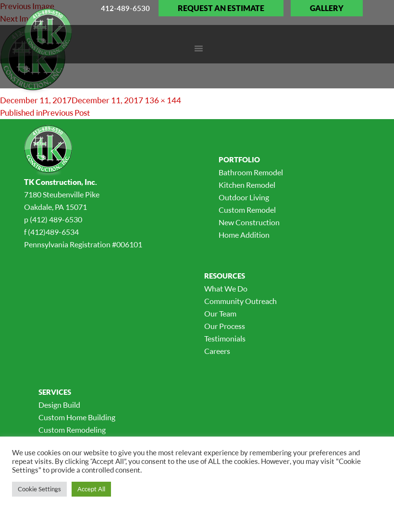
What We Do (225, 288)
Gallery (327, 8)
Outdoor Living (244, 197)
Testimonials (225, 338)
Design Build (59, 405)
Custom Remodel (247, 210)
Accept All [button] (91, 489)
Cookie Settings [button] (39, 489)
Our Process (224, 326)
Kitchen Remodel (247, 185)
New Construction (249, 222)
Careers (217, 351)
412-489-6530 (125, 8)
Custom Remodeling (72, 430)
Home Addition (244, 235)
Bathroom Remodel (251, 172)
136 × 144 (163, 100)
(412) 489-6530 (56, 219)
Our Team (220, 313)
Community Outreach (240, 301)
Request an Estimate (221, 8)
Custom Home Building (76, 417)
